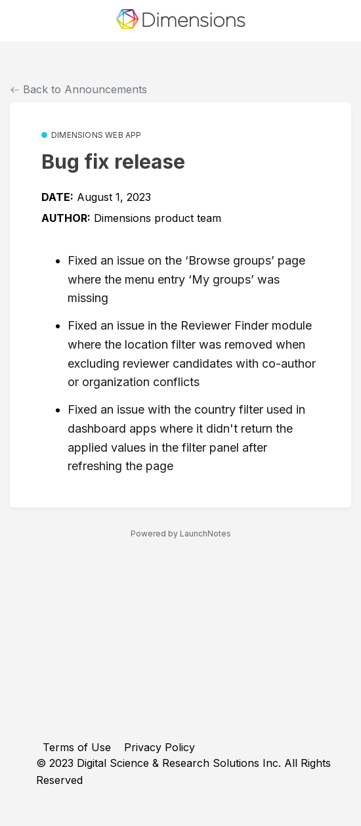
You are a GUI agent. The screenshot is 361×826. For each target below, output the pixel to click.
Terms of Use (77, 747)
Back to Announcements (79, 89)
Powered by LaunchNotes (181, 533)
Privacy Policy (159, 747)
